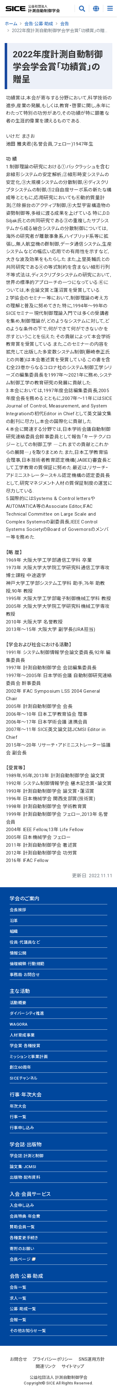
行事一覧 (18, 1116)
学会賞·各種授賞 (25, 1045)
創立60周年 (20, 1067)
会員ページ (20, 1259)
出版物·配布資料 (25, 1177)
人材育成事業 (22, 1035)
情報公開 (18, 953)
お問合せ (18, 1359)
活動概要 (18, 1002)
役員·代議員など (25, 942)
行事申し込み (22, 1127)
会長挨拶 (18, 909)
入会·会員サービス (30, 1194)
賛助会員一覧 (22, 1227)
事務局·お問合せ (25, 974)
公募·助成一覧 (23, 1309)
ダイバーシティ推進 (27, 1013)
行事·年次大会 (26, 1095)
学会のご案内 (24, 899)
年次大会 (18, 1106)
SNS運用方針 (92, 1359)
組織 (14, 931)
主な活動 (20, 991)
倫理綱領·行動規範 (27, 963)
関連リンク (46, 1366)
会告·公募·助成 (38, 23)
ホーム (11, 23)
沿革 (14, 920)
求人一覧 (18, 1298)
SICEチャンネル (24, 1078)
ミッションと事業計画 (29, 1056)
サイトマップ (72, 1366)
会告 (64, 23)
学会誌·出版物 (26, 1145)
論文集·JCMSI (23, 1166)
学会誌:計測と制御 (27, 1155)
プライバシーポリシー (53, 1359)
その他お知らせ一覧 (28, 1330)
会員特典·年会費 (25, 1216)
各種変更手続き (24, 1237)
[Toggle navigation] (110, 8)
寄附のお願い (22, 1248)
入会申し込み (22, 1205)
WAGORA (18, 1024)
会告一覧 (18, 1287)
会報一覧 (18, 1319)
